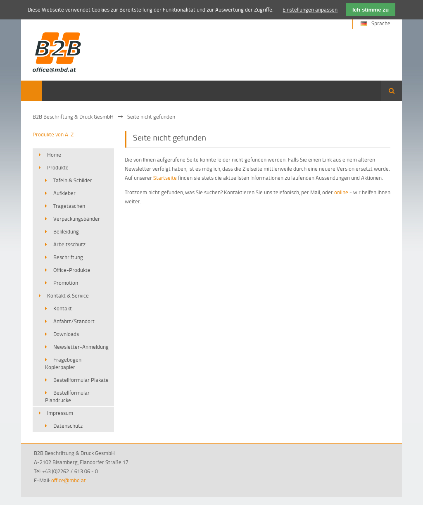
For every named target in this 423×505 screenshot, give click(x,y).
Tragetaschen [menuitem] (69, 206)
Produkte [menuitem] (58, 167)
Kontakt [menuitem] (62, 308)
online (341, 192)
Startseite (165, 177)
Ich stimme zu (370, 10)
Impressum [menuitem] (60, 413)
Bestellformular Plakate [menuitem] (81, 380)
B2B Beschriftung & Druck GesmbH (73, 116)
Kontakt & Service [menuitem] (68, 295)
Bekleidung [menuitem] (66, 231)
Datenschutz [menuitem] (68, 425)
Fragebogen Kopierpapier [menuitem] (63, 363)
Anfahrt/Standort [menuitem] (74, 321)
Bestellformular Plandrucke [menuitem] (67, 396)
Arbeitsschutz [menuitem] (69, 244)
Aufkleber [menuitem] (64, 193)
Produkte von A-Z (53, 134)
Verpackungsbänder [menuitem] (76, 218)
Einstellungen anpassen (310, 9)
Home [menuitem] (54, 154)
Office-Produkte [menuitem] (71, 270)
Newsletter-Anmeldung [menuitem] (81, 346)
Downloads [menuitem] (66, 334)
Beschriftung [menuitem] (68, 257)
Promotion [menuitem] (65, 282)
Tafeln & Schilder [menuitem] (72, 180)
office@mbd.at (68, 480)
